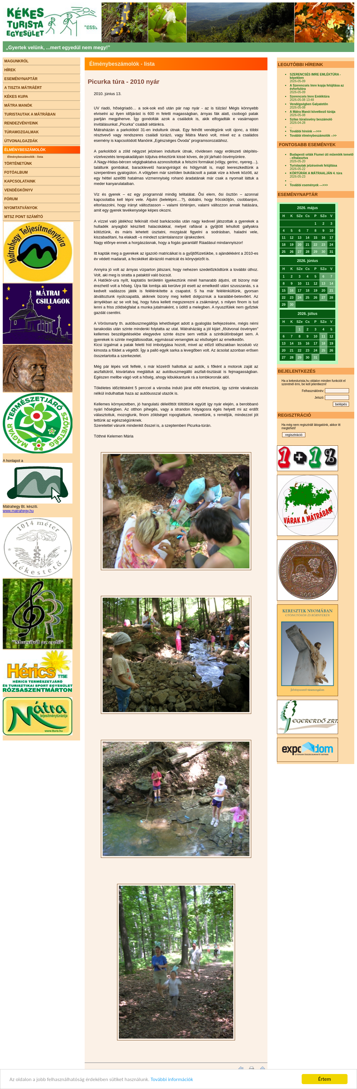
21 (331, 290)
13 (323, 283)
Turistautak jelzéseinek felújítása (313, 165)
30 (323, 251)
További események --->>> (309, 185)
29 (315, 251)
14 (331, 283)
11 (323, 336)
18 (323, 343)
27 (299, 251)
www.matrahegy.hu (18, 511)
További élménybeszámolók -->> (313, 135)
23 (323, 244)
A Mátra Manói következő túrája (312, 111)
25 (323, 350)
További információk (172, 1079)
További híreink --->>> (305, 131)
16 (291, 290)
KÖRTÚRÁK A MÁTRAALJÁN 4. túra (316, 173)
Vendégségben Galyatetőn (309, 104)
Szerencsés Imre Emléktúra (309, 96)
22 (315, 244)
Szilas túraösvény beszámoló (311, 119)
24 (299, 297)
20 (299, 244)
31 (315, 357)
